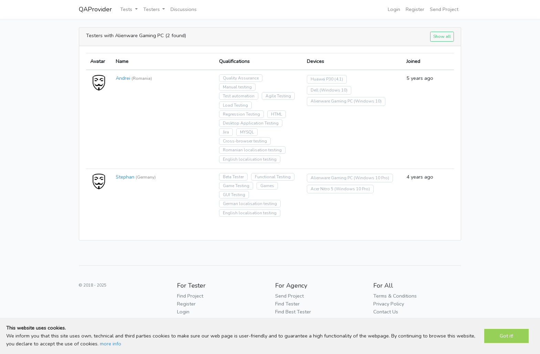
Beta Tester (233, 177)
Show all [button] (442, 36)
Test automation (239, 96)
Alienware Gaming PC (332, 101)
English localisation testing (250, 159)
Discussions (183, 9)
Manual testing (237, 87)
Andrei (123, 78)
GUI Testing (234, 194)
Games (267, 186)
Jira (226, 132)
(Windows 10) (333, 90)
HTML (276, 114)
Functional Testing (273, 177)
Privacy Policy (388, 303)
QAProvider (95, 9)
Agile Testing (278, 96)
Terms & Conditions (395, 295)
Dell (315, 90)
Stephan (125, 176)
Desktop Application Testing (251, 123)
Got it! (506, 335)
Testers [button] (152, 9)
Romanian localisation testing (252, 150)
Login (394, 9)
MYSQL (247, 132)
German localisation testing (250, 203)
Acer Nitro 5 (322, 189)
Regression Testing (241, 114)
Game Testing (236, 186)
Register (415, 9)
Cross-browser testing (245, 141)
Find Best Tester (293, 311)
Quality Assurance (241, 78)
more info (110, 343)
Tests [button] (127, 9)
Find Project (190, 295)
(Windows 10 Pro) (371, 178)
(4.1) (338, 79)
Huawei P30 (322, 79)
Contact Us (385, 311)
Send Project (444, 9)
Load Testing (235, 105)
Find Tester (287, 303)
